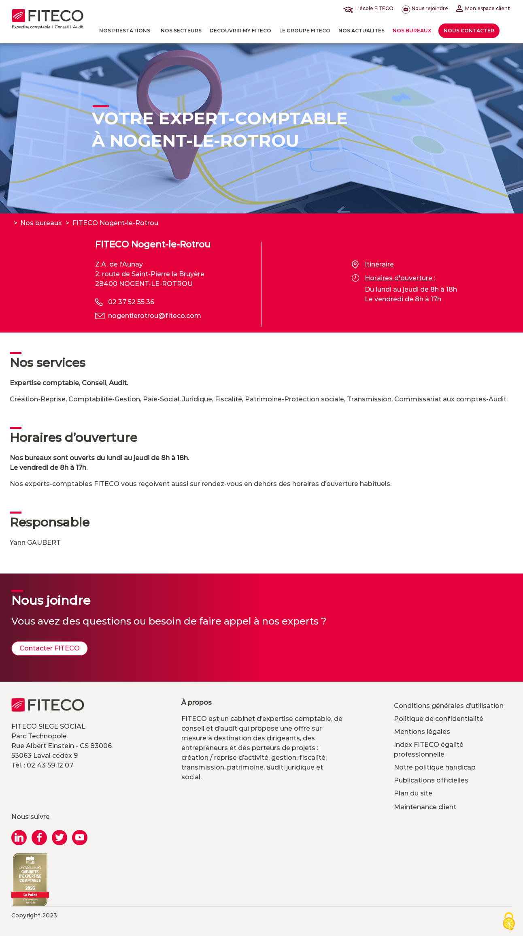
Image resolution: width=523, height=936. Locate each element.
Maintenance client (425, 807)
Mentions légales (422, 732)
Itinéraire (373, 264)
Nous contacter (469, 31)
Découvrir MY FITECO (240, 31)
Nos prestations (124, 31)
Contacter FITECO (49, 648)
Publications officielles (431, 780)
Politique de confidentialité (438, 719)
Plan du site (413, 793)
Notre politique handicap (435, 767)
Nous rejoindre (425, 8)
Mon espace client (483, 8)
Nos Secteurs (181, 31)
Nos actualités (361, 31)
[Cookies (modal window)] (509, 922)
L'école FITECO (370, 8)
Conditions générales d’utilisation (449, 706)
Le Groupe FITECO (304, 31)
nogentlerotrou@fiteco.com (154, 316)
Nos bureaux (412, 31)
